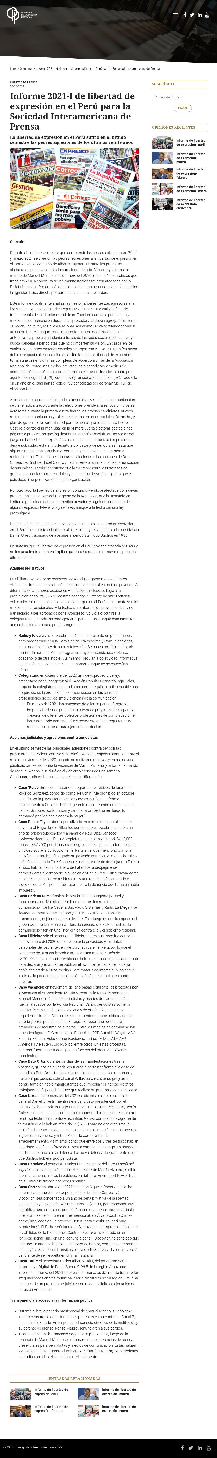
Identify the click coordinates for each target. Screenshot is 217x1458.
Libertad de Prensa (23, 82)
